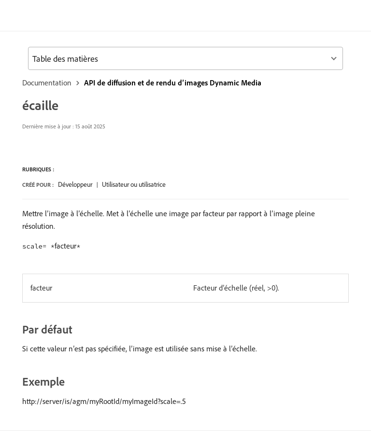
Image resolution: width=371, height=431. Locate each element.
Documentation (46, 82)
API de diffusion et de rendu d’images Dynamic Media (172, 82)
